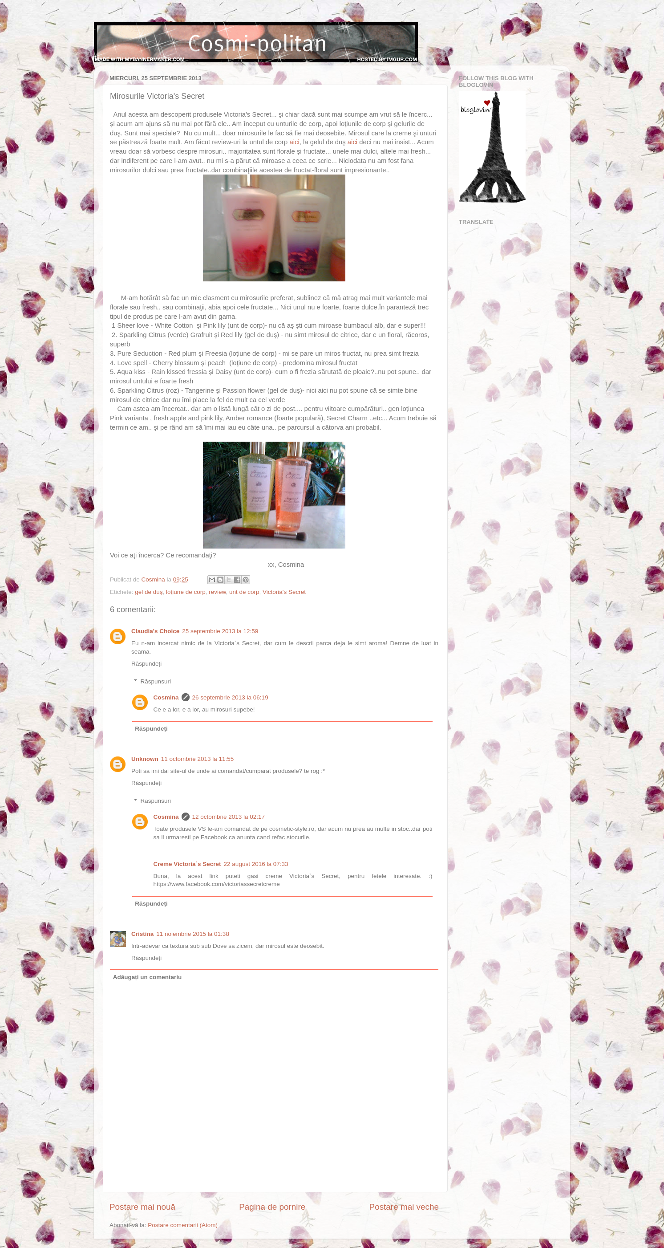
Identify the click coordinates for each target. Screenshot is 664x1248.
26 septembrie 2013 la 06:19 (230, 697)
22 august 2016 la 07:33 (256, 864)
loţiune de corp (186, 592)
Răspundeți (146, 663)
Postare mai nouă (142, 1206)
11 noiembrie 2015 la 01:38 (192, 934)
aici (294, 142)
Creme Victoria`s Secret (187, 864)
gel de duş (148, 592)
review (217, 592)
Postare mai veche (404, 1206)
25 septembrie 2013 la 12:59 (220, 631)
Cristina (142, 934)
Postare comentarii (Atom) (183, 1225)
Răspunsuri (156, 681)
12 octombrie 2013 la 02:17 (228, 816)
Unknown (144, 759)
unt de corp (244, 592)
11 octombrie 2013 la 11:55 (197, 759)
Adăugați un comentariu (147, 977)
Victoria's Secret (284, 592)
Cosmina (166, 697)
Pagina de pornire (272, 1206)
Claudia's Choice (155, 631)
